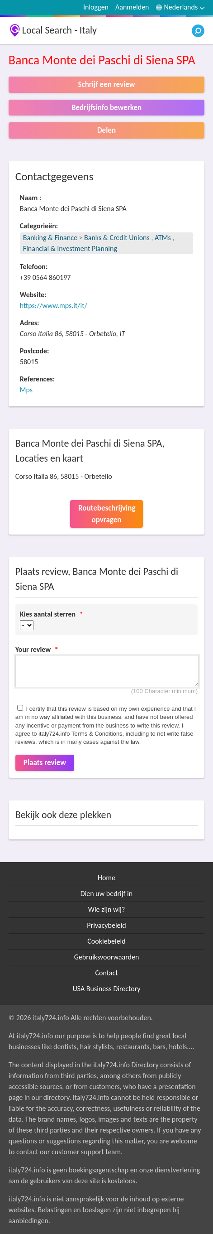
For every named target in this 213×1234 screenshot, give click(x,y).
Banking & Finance (50, 237)
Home (106, 877)
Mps (26, 390)
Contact (106, 973)
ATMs (163, 237)
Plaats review (45, 762)
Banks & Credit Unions (117, 237)
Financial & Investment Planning (70, 248)
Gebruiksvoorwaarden (106, 957)
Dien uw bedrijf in (106, 893)
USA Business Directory (106, 988)
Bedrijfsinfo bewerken (106, 107)
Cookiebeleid (106, 941)
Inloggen (96, 7)
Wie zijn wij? (106, 909)
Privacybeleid (106, 925)
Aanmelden (132, 7)
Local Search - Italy (59, 30)
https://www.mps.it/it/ (53, 305)
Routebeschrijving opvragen (106, 514)
